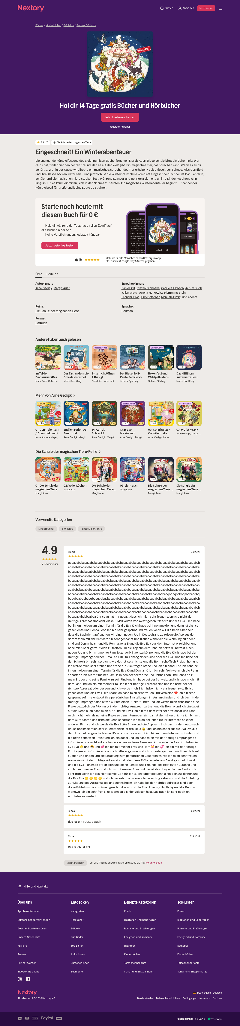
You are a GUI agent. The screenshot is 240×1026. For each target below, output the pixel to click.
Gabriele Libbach (172, 288)
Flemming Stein (175, 292)
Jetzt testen (206, 8)
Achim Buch (193, 288)
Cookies (217, 998)
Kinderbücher (53, 25)
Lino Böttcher (150, 297)
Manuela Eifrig (171, 297)
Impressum (205, 998)
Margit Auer (62, 288)
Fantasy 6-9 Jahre (86, 25)
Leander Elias (131, 297)
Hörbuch (41, 323)
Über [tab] (38, 274)
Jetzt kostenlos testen (120, 117)
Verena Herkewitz (150, 292)
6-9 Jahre (69, 25)
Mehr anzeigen (75, 862)
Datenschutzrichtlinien (168, 998)
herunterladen (154, 862)
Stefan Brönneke (148, 288)
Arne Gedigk (43, 288)
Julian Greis (129, 292)
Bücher (39, 25)
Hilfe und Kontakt (33, 886)
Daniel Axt (128, 288)
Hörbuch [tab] (52, 274)
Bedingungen (190, 998)
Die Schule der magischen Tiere (57, 311)
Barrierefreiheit (145, 998)
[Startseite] (88, 8)
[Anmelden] (185, 8)
